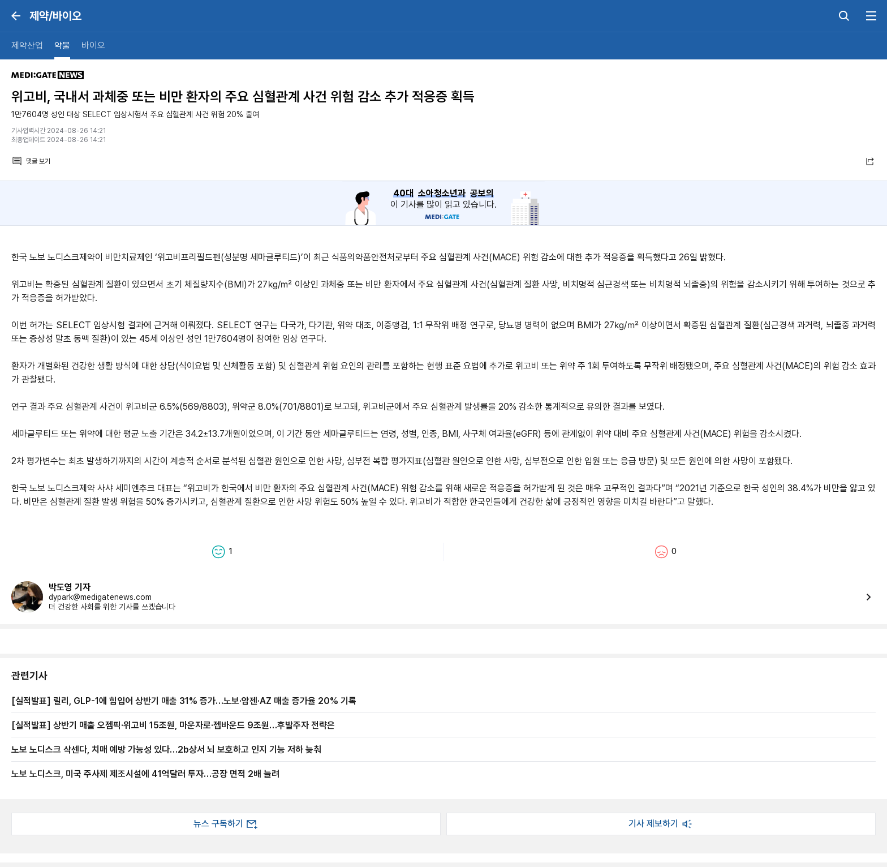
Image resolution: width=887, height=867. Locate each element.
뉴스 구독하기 (226, 824)
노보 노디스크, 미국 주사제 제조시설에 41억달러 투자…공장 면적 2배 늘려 (145, 774)
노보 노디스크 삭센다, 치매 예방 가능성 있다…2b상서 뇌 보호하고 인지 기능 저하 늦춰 (166, 749)
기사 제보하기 (661, 824)
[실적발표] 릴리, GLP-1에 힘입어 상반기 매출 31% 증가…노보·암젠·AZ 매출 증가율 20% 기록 (183, 701)
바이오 (93, 45)
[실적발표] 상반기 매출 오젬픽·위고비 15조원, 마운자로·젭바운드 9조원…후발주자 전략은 (173, 725)
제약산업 (27, 45)
